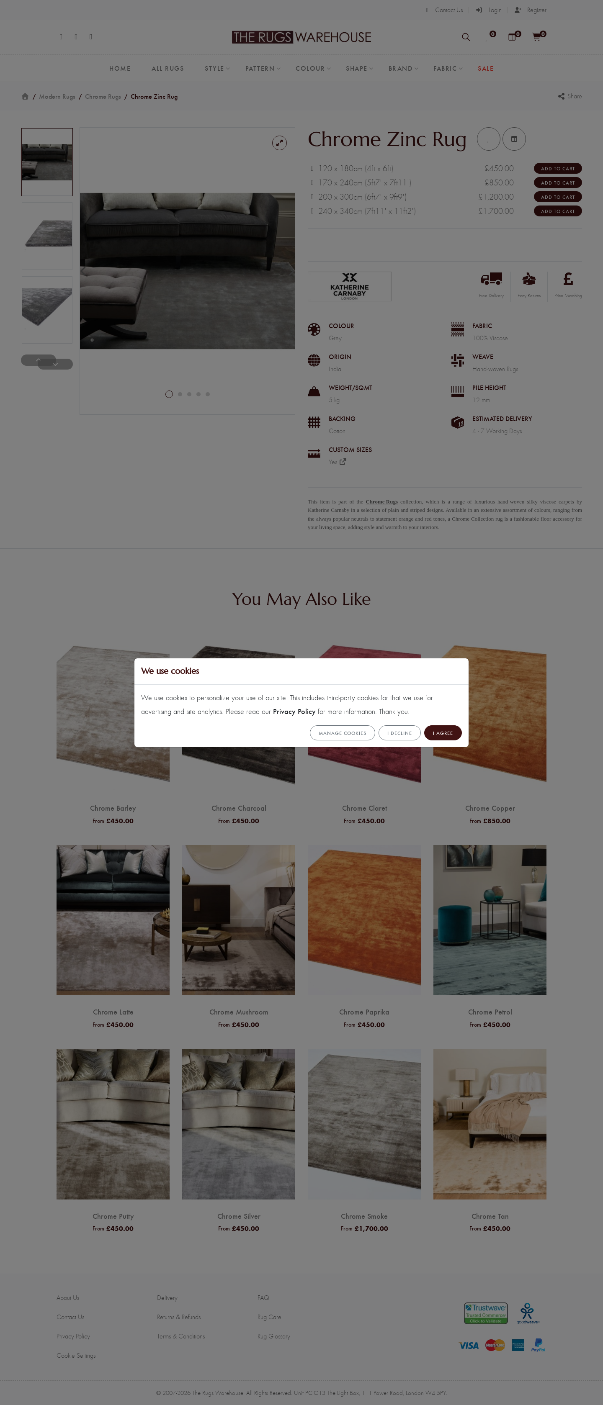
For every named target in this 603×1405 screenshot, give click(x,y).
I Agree (443, 732)
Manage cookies (342, 732)
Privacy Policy (294, 711)
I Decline (399, 732)
